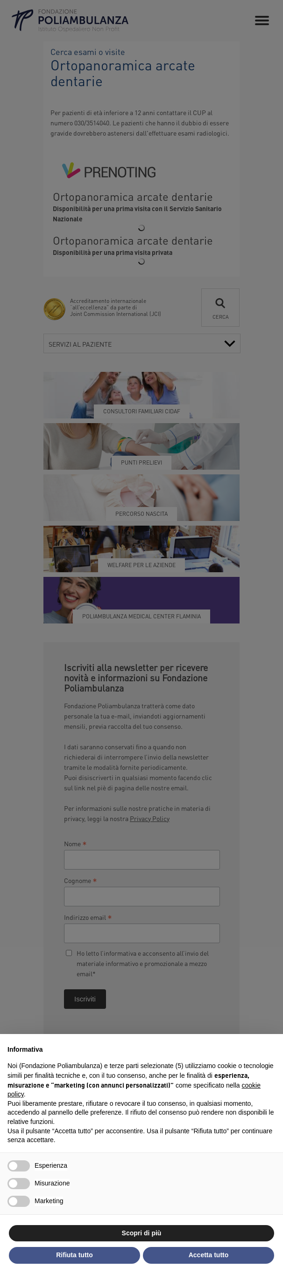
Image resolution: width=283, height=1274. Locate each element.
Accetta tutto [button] (209, 1255)
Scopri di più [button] (142, 1233)
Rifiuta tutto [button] (74, 1255)
